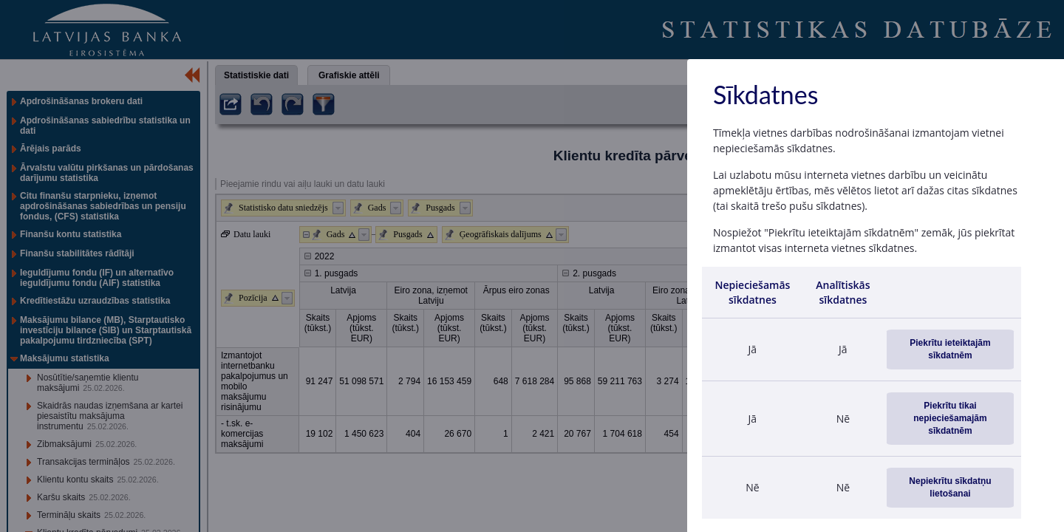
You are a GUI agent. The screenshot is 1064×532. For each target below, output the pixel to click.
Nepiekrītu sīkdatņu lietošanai (950, 487)
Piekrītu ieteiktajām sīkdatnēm (950, 349)
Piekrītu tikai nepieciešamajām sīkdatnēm (949, 418)
